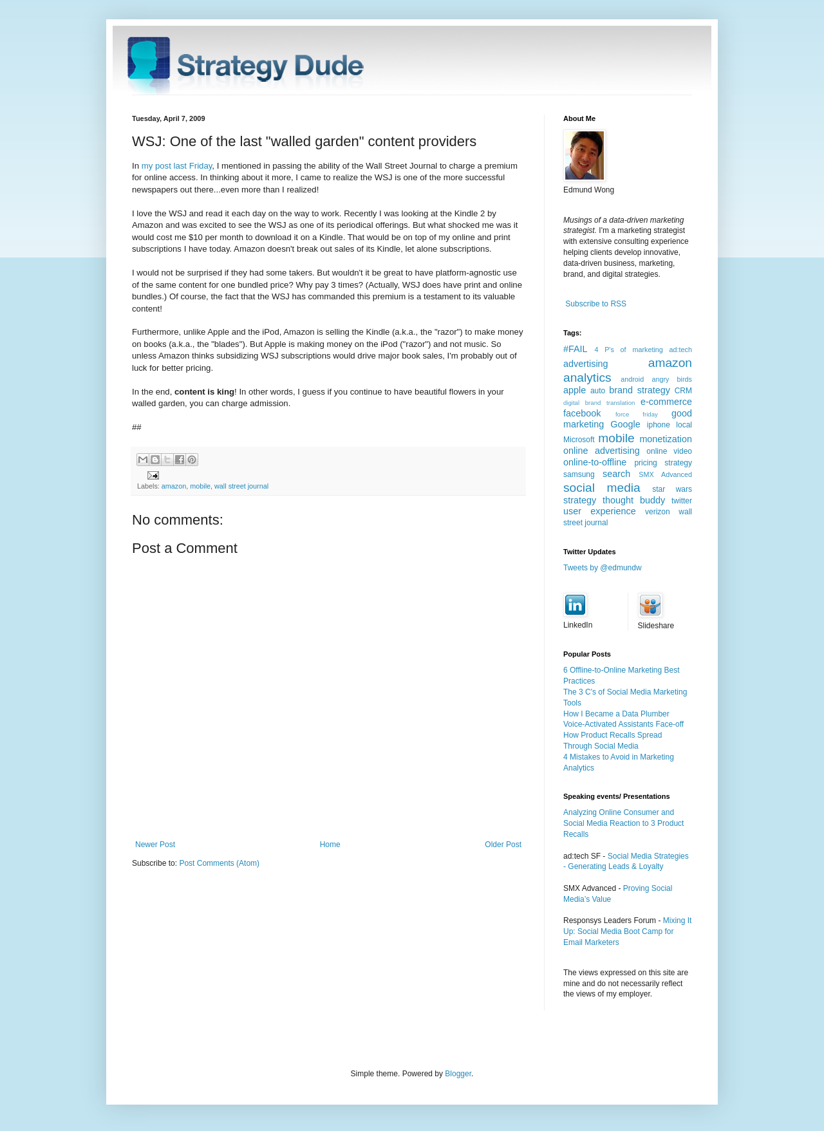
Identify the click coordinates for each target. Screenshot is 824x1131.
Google (625, 424)
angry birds (671, 379)
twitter (681, 500)
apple (574, 390)
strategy (579, 500)
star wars (672, 489)
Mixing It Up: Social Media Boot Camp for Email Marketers (627, 931)
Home (330, 844)
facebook (582, 413)
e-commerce (666, 402)
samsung (579, 474)
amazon (174, 486)
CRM (683, 390)
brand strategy (639, 390)
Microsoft (579, 439)
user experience (599, 511)
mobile (200, 486)
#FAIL (575, 349)
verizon (657, 511)
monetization (665, 439)
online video (669, 451)
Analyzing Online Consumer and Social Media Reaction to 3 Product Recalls (623, 823)
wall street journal (241, 486)
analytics (587, 377)
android (632, 379)
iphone (658, 424)
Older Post (503, 844)
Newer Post (155, 844)
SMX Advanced (665, 474)
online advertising (601, 450)
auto (597, 390)
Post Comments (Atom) (219, 863)
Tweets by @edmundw (602, 567)
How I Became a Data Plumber (616, 713)
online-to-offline (594, 462)
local (684, 424)
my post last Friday (177, 166)
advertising (585, 364)
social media (602, 487)
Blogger (458, 1073)
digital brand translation (599, 402)
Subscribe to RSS (595, 303)
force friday (636, 414)
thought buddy (634, 500)
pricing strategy (663, 462)
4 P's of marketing (628, 349)
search (616, 474)
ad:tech (681, 349)
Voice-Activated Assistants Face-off (623, 724)
